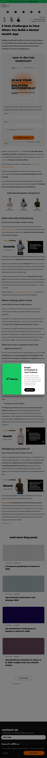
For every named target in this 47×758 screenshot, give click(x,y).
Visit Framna (29, 389)
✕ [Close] (42, 366)
